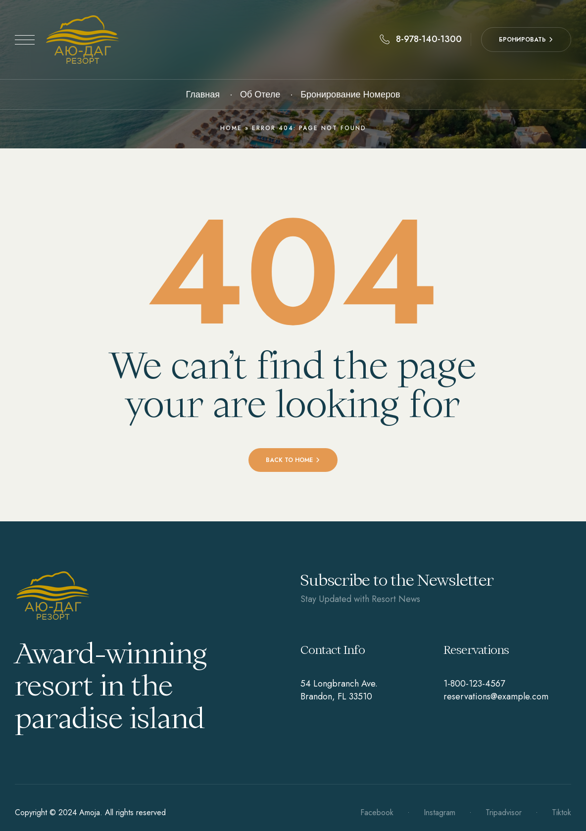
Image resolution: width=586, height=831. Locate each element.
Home (231, 128)
